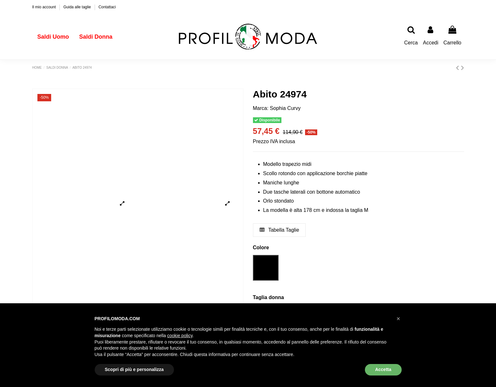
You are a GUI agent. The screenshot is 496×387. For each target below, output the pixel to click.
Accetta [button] (383, 369)
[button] (398, 318)
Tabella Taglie (279, 230)
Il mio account (44, 7)
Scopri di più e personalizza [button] (134, 369)
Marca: (261, 108)
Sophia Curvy (285, 108)
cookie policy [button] (180, 335)
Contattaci (107, 7)
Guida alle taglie (77, 7)
